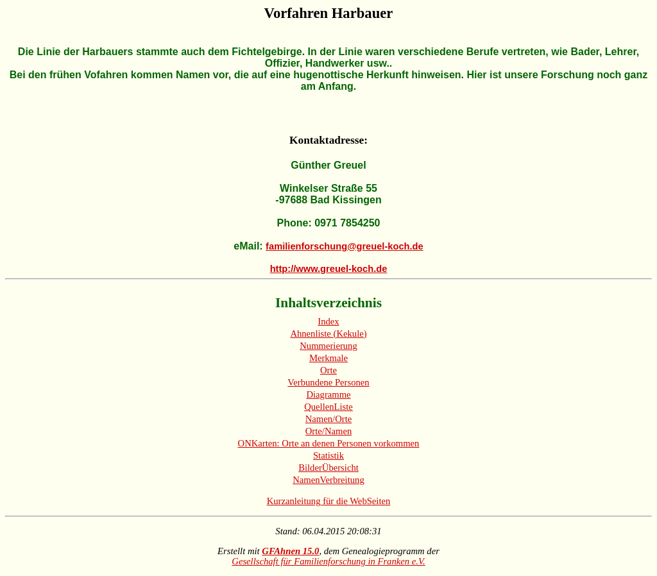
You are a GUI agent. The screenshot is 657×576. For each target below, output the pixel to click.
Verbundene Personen (328, 382)
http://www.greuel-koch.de (329, 269)
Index (328, 321)
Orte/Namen (328, 431)
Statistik (328, 455)
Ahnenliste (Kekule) (328, 333)
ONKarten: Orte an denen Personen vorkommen (329, 443)
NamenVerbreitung (328, 480)
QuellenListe (328, 407)
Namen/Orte (328, 419)
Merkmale (328, 358)
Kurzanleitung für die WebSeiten (329, 501)
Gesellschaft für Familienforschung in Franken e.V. (328, 561)
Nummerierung (328, 346)
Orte (328, 370)
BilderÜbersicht (328, 467)
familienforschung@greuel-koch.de (344, 246)
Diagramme (328, 394)
